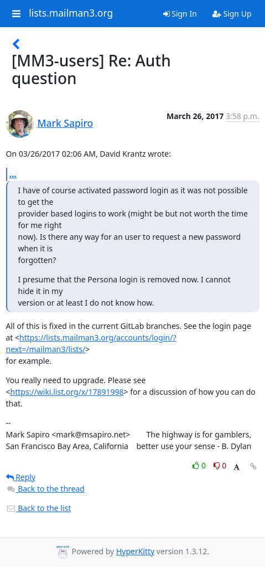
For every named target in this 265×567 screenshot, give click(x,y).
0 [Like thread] (200, 465)
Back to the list (38, 508)
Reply (21, 477)
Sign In (180, 13)
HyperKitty (135, 551)
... (13, 174)
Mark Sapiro (65, 123)
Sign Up (232, 13)
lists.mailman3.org (71, 13)
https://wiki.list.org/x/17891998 (67, 391)
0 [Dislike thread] (220, 465)
